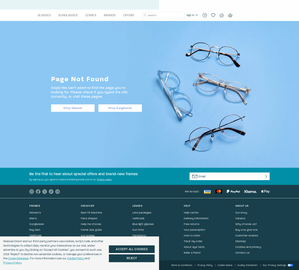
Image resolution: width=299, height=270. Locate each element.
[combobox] (196, 15)
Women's (35, 212)
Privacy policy (104, 179)
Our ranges (88, 235)
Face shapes (89, 218)
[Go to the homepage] (48, 15)
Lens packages (141, 212)
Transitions (139, 235)
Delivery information (196, 218)
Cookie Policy (97, 258)
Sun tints (138, 229)
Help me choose (91, 224)
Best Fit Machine (91, 212)
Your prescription (194, 229)
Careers (240, 218)
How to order (192, 235)
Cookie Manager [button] (34, 258)
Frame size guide (91, 229)
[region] (226, 15)
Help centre (191, 212)
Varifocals (35, 235)
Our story (241, 212)
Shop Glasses (73, 107)
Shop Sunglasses (120, 107)
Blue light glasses (143, 224)
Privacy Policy (124, 258)
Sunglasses (36, 224)
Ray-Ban (34, 229)
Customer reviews (246, 235)
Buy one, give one (246, 229)
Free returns (191, 224)
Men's (33, 218)
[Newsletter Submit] (265, 176)
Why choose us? (246, 224)
